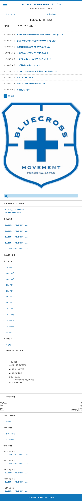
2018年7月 (9, 297)
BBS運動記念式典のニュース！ (28, 65)
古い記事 (11, 96)
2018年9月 (9, 285)
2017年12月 (10, 315)
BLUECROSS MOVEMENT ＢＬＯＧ (41, 4)
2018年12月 (10, 267)
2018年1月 (9, 309)
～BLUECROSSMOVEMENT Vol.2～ (17, 225)
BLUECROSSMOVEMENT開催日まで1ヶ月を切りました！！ (40, 71)
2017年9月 (9, 332)
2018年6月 (9, 303)
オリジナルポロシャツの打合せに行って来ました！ (36, 59)
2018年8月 (9, 291)
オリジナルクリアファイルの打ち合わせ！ (32, 53)
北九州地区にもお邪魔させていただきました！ (34, 47)
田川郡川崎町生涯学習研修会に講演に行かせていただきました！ (41, 35)
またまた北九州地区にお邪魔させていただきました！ (36, 41)
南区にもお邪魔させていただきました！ (32, 84)
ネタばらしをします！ (25, 77)
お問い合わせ (10, 434)
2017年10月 (10, 327)
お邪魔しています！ (24, 90)
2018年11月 (10, 273)
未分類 (8, 345)
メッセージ (10, 439)
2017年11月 (10, 321)
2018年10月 (10, 279)
